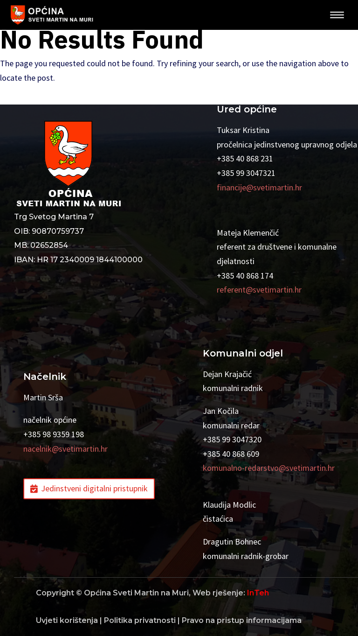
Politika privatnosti (140, 620)
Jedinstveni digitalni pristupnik (94, 488)
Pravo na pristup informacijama (242, 620)
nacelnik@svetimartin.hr (65, 448)
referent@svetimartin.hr (259, 289)
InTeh (258, 592)
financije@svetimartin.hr (259, 187)
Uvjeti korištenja (67, 620)
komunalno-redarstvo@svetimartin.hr (269, 467)
